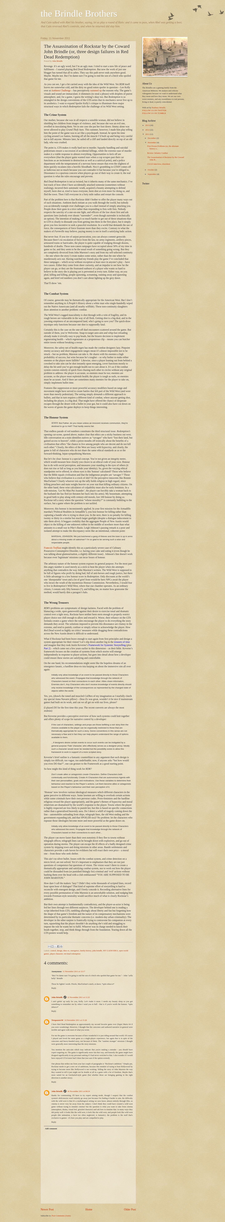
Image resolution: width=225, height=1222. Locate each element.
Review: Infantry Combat (157, 153)
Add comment (51, 1129)
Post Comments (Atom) (61, 1216)
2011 (147, 134)
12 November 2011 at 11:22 (78, 997)
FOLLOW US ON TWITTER (154, 110)
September (152, 174)
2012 (147, 130)
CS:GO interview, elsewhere (158, 164)
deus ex (66, 951)
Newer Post (47, 1209)
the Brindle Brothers (79, 13)
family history (85, 951)
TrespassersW (57, 1020)
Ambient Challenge (61, 90)
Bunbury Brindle (158, 108)
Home (88, 1209)
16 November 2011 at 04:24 (78, 1091)
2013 (147, 125)
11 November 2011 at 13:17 (74, 971)
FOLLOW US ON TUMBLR (154, 113)
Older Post (130, 1209)
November (152, 142)
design (59, 951)
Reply (53, 988)
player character (56, 954)
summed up (96, 90)
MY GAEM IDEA (110, 951)
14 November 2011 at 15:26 (75, 1020)
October (151, 170)
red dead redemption (72, 954)
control (53, 951)
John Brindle (57, 61)
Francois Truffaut (52, 547)
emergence (74, 951)
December (152, 138)
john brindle (97, 951)
